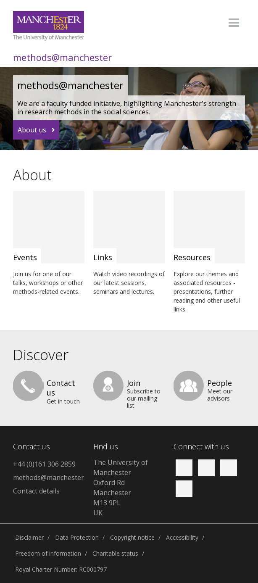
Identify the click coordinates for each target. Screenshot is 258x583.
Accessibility (182, 537)
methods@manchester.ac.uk (48, 477)
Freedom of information (48, 553)
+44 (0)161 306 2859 (44, 464)
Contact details (36, 491)
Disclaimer (29, 537)
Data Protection (77, 537)
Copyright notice (132, 537)
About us (32, 130)
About (32, 175)
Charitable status (115, 553)
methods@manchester (62, 57)
